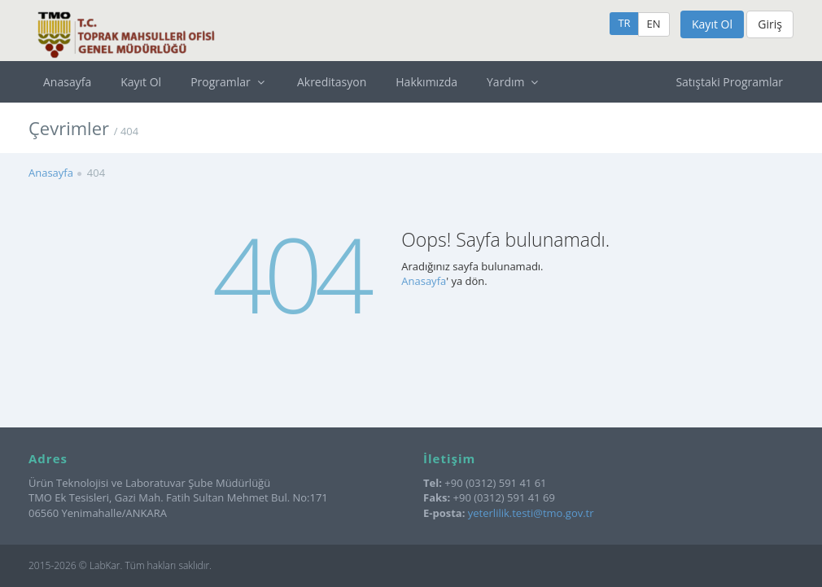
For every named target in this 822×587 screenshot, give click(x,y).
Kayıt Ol (712, 24)
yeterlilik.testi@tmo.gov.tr (531, 513)
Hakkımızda (426, 82)
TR (624, 22)
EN (654, 23)
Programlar (229, 82)
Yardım (514, 82)
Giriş (770, 24)
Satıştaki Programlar (729, 82)
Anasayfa (67, 82)
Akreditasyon (331, 82)
